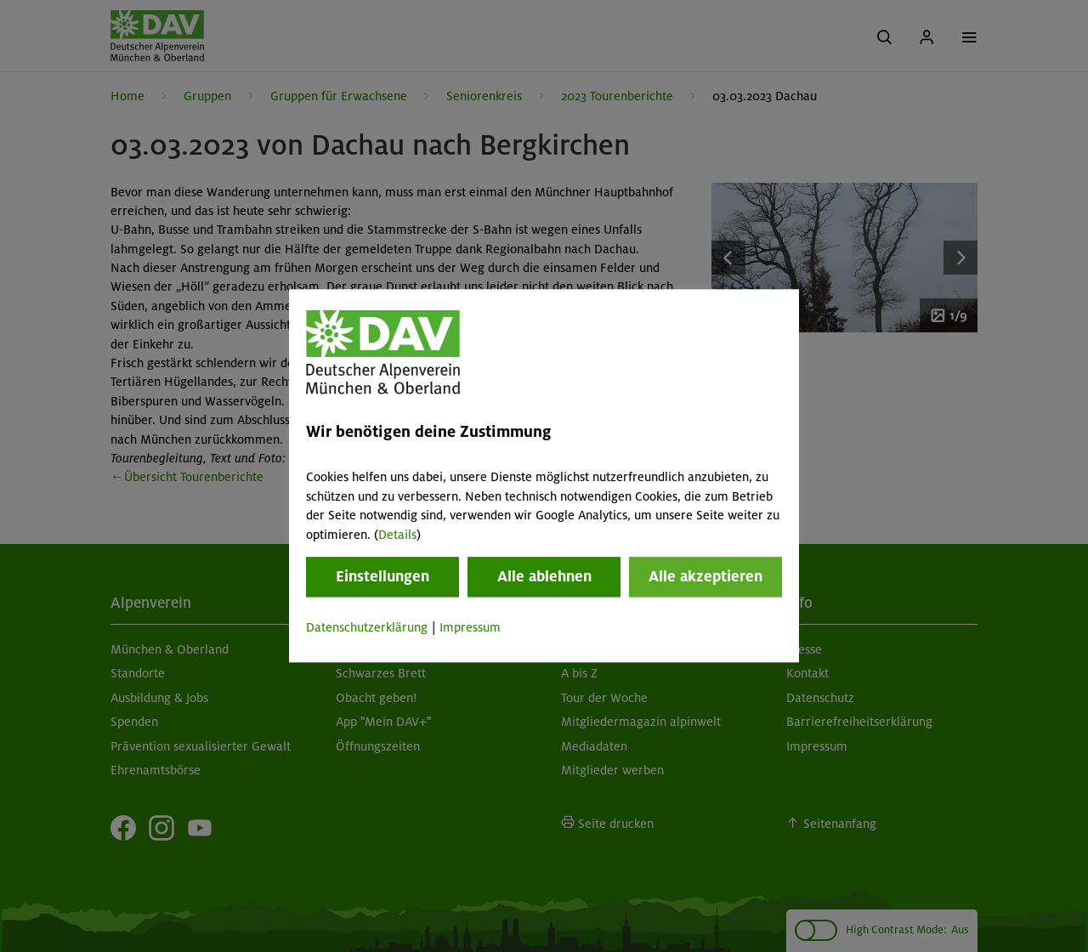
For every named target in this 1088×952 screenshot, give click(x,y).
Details (397, 534)
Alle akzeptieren (705, 576)
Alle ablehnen (544, 576)
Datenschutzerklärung (367, 627)
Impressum (470, 627)
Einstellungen (382, 576)
